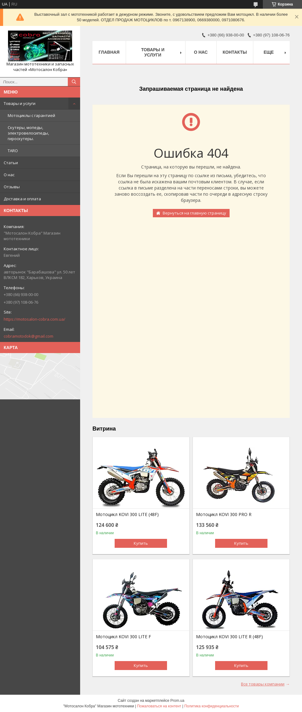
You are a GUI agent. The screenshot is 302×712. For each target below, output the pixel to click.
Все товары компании (262, 684)
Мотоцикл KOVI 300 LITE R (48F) (229, 636)
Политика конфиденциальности (211, 706)
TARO (13, 150)
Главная (109, 52)
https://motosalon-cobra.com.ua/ (34, 319)
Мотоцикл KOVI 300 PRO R (223, 514)
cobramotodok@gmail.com (28, 336)
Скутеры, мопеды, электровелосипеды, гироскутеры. (28, 133)
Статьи (11, 162)
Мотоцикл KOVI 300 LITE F (123, 636)
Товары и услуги (19, 103)
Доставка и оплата (22, 199)
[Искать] (74, 81)
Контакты (235, 52)
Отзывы (12, 186)
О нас (9, 174)
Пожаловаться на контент (159, 706)
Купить (141, 543)
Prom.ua (177, 700)
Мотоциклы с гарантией (31, 115)
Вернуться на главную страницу (194, 213)
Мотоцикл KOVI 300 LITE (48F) (127, 514)
